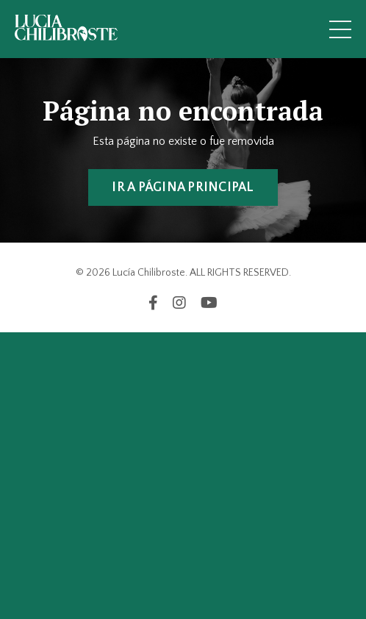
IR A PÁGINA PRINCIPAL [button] (183, 187)
